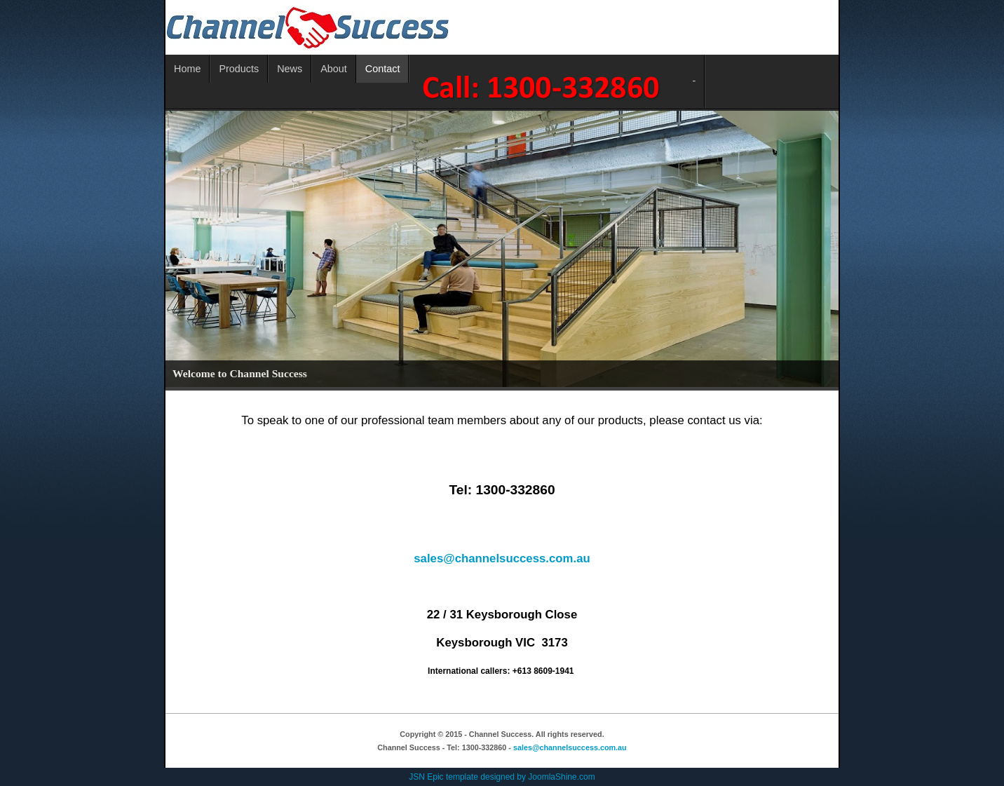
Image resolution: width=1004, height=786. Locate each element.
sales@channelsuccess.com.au (502, 558)
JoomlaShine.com (561, 777)
